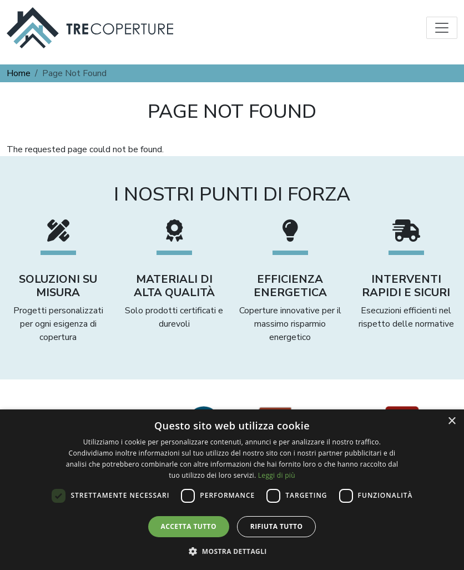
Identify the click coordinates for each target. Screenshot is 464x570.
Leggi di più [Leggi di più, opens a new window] (276, 475)
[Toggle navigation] (441, 28)
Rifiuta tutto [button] (276, 526)
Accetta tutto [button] (188, 526)
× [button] (451, 421)
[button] (232, 551)
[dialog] (232, 489)
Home (19, 73)
